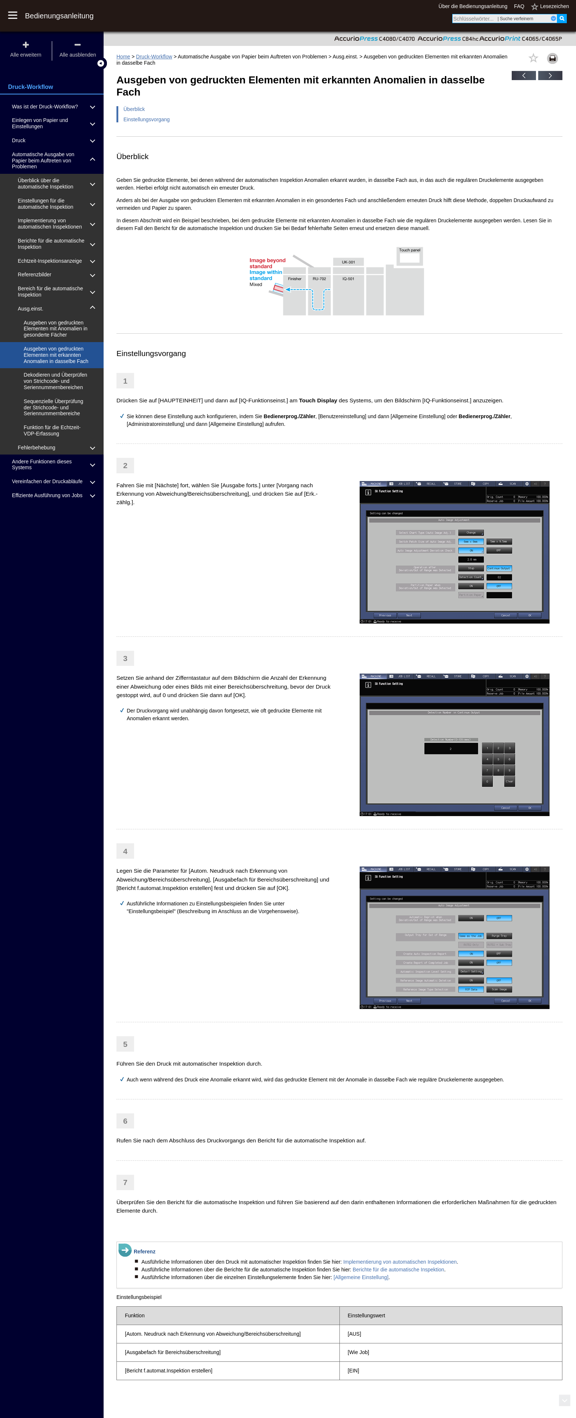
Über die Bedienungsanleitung (473, 6)
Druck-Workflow (154, 57)
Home (123, 57)
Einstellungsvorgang (146, 119)
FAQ (519, 6)
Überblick (134, 109)
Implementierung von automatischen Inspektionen (400, 1262)
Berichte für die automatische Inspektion (398, 1269)
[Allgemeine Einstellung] (361, 1277)
